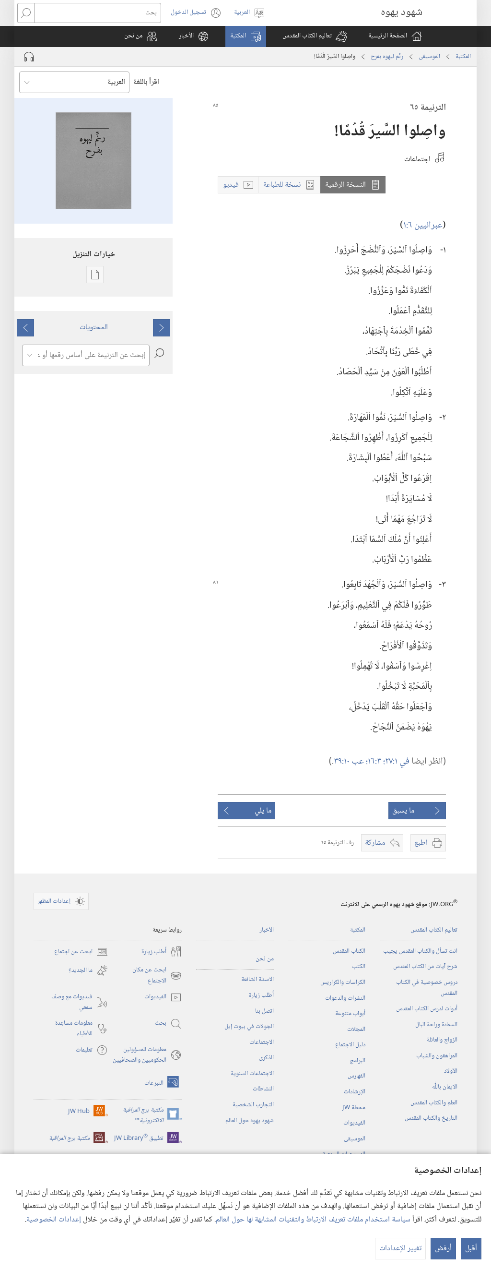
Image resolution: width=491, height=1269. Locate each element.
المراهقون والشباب (436, 1056)
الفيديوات (354, 1123)
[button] (315, 36)
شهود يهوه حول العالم (249, 1120)
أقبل (471, 1248)
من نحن (265, 959)
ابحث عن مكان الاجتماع (157, 975)
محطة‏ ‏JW (353, 1107)
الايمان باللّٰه (444, 1087)
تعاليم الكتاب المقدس (433, 930)
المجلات (356, 1029)
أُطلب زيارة (261, 995)
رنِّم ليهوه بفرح (387, 56)
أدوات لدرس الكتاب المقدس (426, 1009)
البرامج (357, 1060)
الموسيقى (429, 56)
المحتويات (94, 327)
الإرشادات (354, 1092)
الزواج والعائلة (442, 1040)
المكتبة (463, 56)
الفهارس (356, 1076)
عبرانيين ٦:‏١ (423, 225)
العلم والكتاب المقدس (433, 1103)
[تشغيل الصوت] (28, 56)
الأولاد (450, 1071)
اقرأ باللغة (146, 82)
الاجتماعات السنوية (252, 1073)
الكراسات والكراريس (342, 982)
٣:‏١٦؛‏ (374, 761)
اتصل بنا (264, 1011)
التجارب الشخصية (253, 1105)
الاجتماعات (261, 1042)
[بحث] (97, 13)
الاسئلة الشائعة (257, 979)
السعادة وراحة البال (436, 1024)
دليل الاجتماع (350, 1045)
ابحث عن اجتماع (81, 952)
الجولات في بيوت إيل (249, 1026)
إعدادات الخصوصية (53, 1219)
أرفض (443, 1248)
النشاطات (263, 1089)
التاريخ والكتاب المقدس (431, 1118)
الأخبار (266, 930)
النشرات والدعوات (345, 998)
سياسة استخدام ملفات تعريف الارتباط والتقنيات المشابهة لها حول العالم (313, 1219)
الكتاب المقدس (349, 951)
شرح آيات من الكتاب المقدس (425, 966)
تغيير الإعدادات (400, 1248)
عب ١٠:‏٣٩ (350, 761)
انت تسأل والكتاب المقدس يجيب (420, 951)
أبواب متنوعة (350, 1013)
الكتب (358, 966)
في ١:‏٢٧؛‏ (396, 761)
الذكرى (266, 1058)
